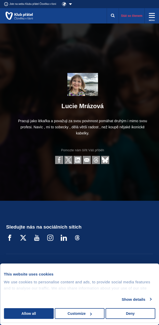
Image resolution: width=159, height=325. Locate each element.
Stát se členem (131, 16)
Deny (130, 313)
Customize (80, 313)
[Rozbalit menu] (152, 15)
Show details (133, 299)
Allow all (28, 313)
